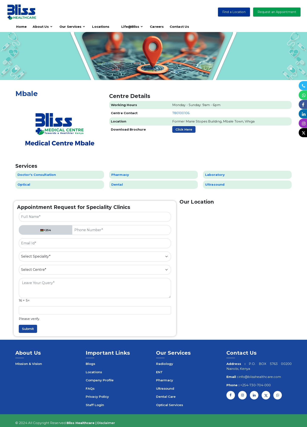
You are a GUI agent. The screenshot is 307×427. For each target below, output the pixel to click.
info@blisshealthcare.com (260, 377)
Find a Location (234, 12)
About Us (41, 27)
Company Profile (100, 380)
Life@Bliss (130, 27)
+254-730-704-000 (255, 385)
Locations (100, 27)
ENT (159, 372)
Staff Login (95, 405)
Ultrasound (165, 388)
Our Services (70, 27)
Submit (28, 329)
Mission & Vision (28, 364)
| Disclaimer (105, 423)
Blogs (90, 364)
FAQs (90, 388)
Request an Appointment (277, 12)
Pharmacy (164, 380)
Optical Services (169, 405)
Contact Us (179, 27)
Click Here (183, 129)
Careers (157, 27)
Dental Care (166, 397)
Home (21, 27)
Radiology (164, 364)
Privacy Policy (97, 397)
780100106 (181, 113)
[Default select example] (95, 256)
